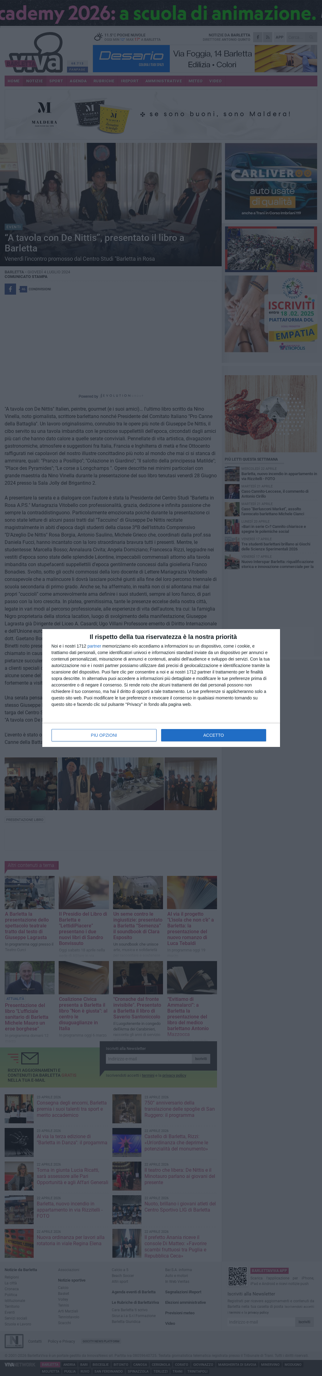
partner (94, 646)
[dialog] (161, 688)
